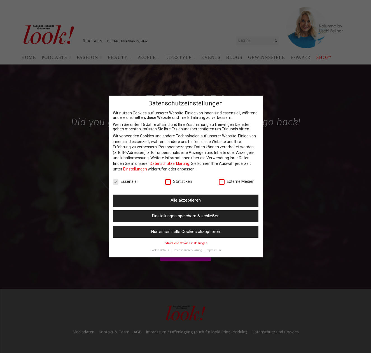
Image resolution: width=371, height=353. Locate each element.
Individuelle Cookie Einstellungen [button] (185, 243)
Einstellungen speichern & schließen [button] (186, 215)
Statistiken (178, 181)
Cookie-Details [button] (160, 250)
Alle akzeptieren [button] (186, 200)
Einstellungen (135, 169)
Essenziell (125, 181)
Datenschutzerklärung (169, 163)
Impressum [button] (213, 250)
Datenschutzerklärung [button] (188, 250)
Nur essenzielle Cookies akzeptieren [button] (185, 231)
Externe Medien (237, 181)
